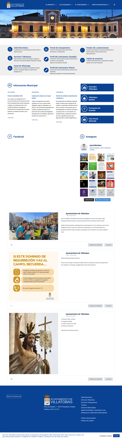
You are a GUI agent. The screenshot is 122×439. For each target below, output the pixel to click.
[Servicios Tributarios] (10, 58)
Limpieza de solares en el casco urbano (41, 97)
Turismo (84, 405)
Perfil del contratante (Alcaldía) (63, 57)
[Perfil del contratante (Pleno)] (46, 70)
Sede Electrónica (21, 48)
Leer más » (11, 117)
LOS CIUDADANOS (64, 4)
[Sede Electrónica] (10, 49)
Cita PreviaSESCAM (93, 120)
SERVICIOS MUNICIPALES (99, 4)
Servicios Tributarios (22, 57)
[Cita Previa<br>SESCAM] (84, 119)
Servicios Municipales (88, 408)
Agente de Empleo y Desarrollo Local (93, 410)
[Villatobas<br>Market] (84, 98)
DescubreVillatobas (93, 88)
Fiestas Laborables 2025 (15, 96)
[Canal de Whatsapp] (10, 68)
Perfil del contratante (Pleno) (62, 68)
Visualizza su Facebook (95, 245)
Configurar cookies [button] (106, 436)
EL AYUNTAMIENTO (81, 4)
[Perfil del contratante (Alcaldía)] (46, 59)
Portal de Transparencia (89, 402)
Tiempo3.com (17, 396)
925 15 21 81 (55, 409)
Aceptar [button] (116, 435)
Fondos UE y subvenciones (97, 48)
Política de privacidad (88, 418)
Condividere (108, 245)
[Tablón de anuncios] (82, 60)
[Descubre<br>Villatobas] (84, 87)
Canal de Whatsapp (22, 66)
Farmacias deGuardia (94, 109)
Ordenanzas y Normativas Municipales (94, 413)
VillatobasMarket (93, 98)
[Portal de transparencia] (46, 49)
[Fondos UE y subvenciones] (82, 50)
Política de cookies (87, 421)
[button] (114, 5)
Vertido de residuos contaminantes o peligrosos (66, 97)
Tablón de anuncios (94, 59)
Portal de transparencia (60, 48)
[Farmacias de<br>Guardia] (84, 109)
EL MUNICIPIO (50, 4)
